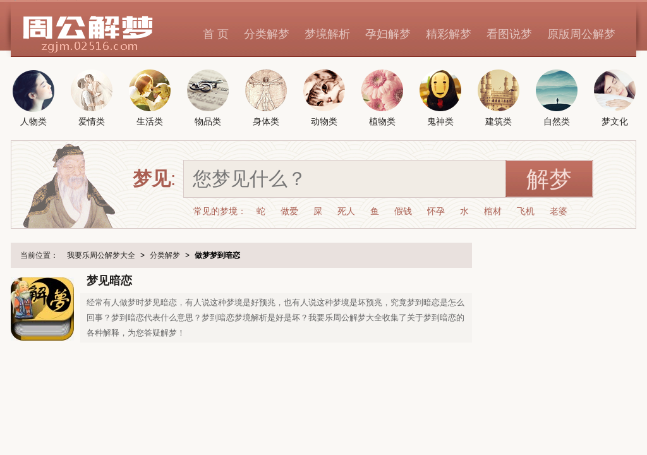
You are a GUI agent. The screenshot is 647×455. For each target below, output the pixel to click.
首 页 (216, 34)
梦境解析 (327, 34)
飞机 (526, 211)
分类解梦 (266, 34)
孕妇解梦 (388, 34)
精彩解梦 (448, 34)
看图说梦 (509, 34)
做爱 (289, 211)
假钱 (403, 211)
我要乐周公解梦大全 (101, 255)
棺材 (493, 211)
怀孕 (436, 211)
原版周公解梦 (581, 34)
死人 (346, 211)
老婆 (558, 211)
